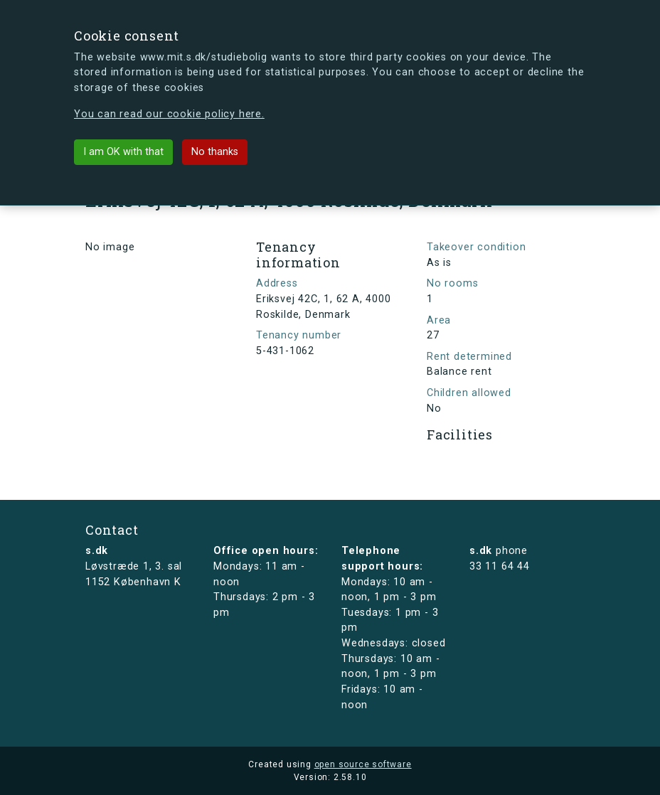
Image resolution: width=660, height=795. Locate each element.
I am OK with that (123, 152)
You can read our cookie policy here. (169, 114)
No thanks (214, 152)
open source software (363, 764)
